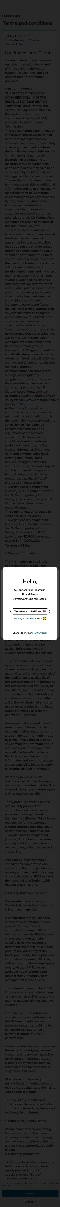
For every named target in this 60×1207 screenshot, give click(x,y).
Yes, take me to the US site (30, 611)
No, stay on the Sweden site (30, 618)
